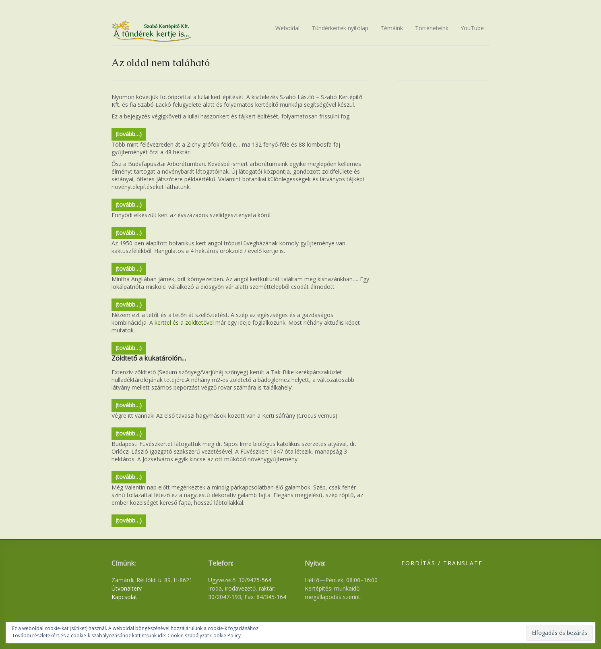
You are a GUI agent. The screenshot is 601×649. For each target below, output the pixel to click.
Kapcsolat (124, 597)
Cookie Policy (225, 635)
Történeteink (431, 28)
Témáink (391, 28)
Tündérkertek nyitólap (340, 28)
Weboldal (287, 28)
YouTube (472, 28)
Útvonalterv (127, 588)
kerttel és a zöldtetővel (184, 322)
